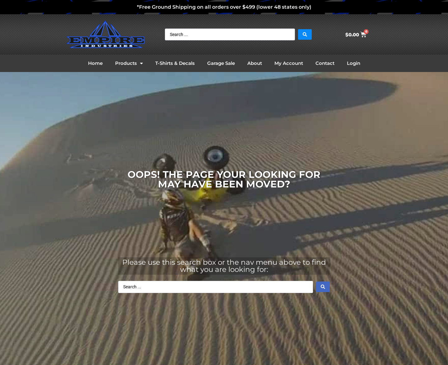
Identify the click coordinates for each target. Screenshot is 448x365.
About (254, 63)
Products (129, 63)
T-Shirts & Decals (175, 63)
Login (353, 63)
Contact (324, 63)
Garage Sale (221, 63)
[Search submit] (305, 34)
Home (95, 63)
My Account (288, 63)
